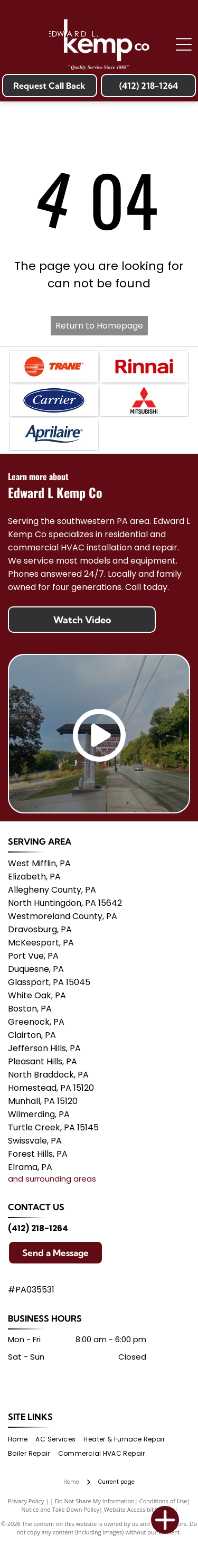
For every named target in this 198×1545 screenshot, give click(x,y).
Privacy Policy (26, 1501)
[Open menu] (184, 44)
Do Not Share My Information (95, 1501)
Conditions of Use (163, 1501)
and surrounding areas (52, 1178)
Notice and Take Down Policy (60, 1509)
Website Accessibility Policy (140, 1509)
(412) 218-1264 (38, 1228)
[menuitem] (21, 1439)
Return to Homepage (99, 326)
